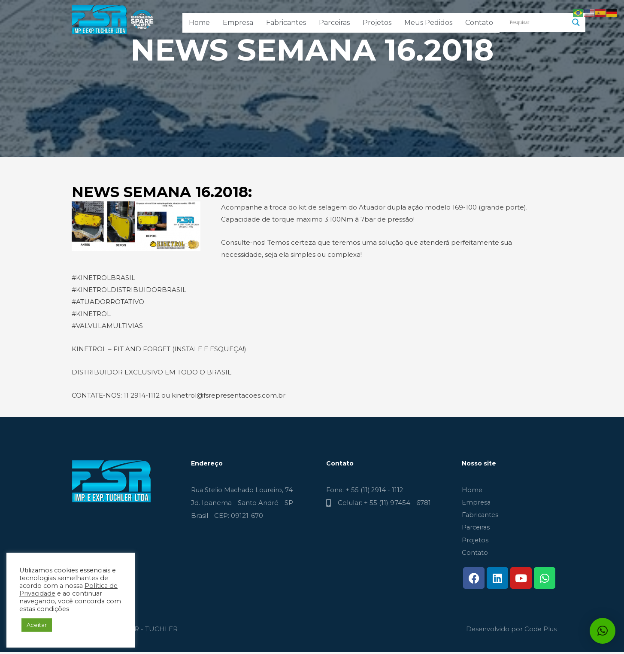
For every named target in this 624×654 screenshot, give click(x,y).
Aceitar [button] (37, 624)
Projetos (377, 22)
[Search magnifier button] (576, 22)
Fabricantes (286, 22)
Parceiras (334, 22)
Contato (479, 22)
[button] (602, 631)
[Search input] (538, 22)
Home (199, 22)
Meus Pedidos (428, 22)
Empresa (238, 22)
